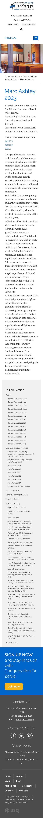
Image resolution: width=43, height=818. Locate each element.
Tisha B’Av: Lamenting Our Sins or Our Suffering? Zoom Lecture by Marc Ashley (21, 630)
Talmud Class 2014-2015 (17, 430)
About (19, 776)
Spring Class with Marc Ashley (19, 486)
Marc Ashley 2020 (14, 472)
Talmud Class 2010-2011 (17, 416)
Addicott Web (21, 802)
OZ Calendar (28, 25)
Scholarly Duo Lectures (16, 569)
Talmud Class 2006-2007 (17, 402)
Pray (18, 781)
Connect (9, 790)
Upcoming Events (22, 20)
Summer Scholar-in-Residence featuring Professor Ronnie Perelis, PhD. (20, 574)
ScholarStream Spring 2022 (17, 495)
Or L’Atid (23, 790)
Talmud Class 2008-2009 (17, 409)
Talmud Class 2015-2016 (17, 433)
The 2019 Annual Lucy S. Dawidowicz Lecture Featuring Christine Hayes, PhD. (21, 597)
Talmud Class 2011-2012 (17, 419)
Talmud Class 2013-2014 (17, 426)
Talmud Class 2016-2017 (17, 437)
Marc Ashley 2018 (14, 465)
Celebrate (27, 786)
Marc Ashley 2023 (14, 483)
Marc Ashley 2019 (14, 469)
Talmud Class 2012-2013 (17, 423)
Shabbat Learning (13, 503)
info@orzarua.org (25, 719)
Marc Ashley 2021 (14, 476)
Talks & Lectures (12, 518)
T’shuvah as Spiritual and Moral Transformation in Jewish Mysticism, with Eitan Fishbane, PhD (21, 588)
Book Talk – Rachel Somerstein (19, 539)
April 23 (9, 141)
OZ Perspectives (12, 490)
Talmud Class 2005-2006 (17, 399)
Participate (10, 786)
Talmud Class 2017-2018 (17, 440)
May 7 (8, 148)
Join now (14, 686)
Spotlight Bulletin (21, 16)
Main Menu (10, 38)
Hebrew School (12, 643)
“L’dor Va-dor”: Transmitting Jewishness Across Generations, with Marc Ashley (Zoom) (21, 454)
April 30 (9, 144)
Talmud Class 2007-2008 (17, 406)
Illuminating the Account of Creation (20, 542)
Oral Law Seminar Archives (17, 448)
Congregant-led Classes (16, 508)
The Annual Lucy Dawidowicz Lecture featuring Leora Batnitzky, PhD (20, 616)
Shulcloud (13, 25)
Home (17, 76)
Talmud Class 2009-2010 (17, 412)
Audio (8, 395)
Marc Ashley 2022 (14, 479)
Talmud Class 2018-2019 (17, 444)
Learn (25, 76)
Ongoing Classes (13, 499)
